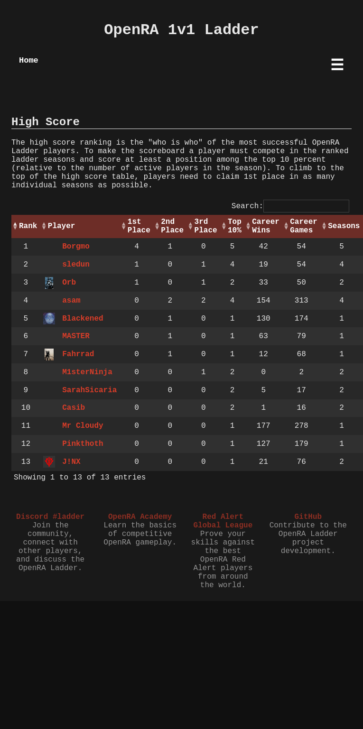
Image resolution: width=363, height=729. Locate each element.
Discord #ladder (50, 517)
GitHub (308, 517)
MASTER (76, 336)
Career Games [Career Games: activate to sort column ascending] (303, 226)
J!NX (71, 462)
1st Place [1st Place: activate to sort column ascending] (139, 226)
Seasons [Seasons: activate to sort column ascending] (344, 226)
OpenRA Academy (140, 517)
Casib (73, 408)
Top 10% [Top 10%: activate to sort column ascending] (235, 226)
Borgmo (76, 246)
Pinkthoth (82, 444)
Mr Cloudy (82, 426)
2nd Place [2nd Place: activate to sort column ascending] (172, 226)
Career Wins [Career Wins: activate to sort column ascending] (265, 226)
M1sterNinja (87, 372)
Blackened (82, 318)
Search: (290, 206)
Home (28, 60)
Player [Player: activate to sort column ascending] (61, 226)
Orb (69, 282)
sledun (76, 264)
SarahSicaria (89, 390)
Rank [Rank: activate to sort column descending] (28, 226)
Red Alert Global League (222, 521)
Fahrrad (78, 354)
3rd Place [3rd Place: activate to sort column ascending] (206, 226)
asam (71, 300)
